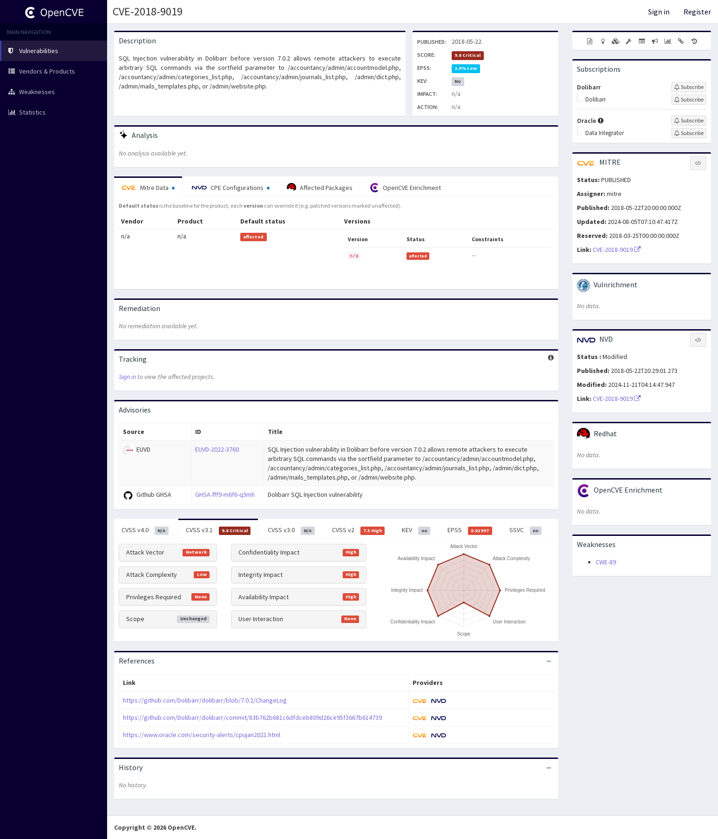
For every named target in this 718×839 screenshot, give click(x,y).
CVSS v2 (358, 530)
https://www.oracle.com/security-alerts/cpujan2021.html (201, 735)
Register (697, 11)
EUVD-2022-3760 (217, 449)
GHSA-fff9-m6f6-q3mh (225, 494)
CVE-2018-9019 (148, 11)
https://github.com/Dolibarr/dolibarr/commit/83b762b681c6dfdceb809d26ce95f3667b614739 (252, 717)
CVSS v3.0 (291, 530)
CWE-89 (606, 562)
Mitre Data (148, 187)
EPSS (469, 530)
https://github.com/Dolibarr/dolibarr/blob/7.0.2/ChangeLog (205, 700)
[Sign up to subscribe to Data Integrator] (688, 133)
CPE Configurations (231, 187)
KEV (416, 530)
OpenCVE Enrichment (405, 187)
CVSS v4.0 (145, 530)
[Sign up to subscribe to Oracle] (688, 120)
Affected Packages (319, 187)
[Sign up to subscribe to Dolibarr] (688, 87)
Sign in (659, 11)
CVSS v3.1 (218, 530)
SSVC (525, 530)
